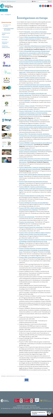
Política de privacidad (43, 408)
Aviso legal (35, 408)
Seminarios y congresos (5, 42)
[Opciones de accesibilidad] (49, 413)
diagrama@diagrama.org (27, 408)
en (35, 1)
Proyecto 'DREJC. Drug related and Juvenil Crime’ (32, 257)
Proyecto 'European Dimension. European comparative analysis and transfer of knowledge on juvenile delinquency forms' (34, 250)
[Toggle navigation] (4, 10)
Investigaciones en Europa (7, 29)
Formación (4, 39)
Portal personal (11, 1)
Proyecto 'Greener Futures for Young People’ (31, 227)
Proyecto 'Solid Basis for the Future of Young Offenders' (33, 202)
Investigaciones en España (7, 25)
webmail (3, 1)
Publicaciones (5, 37)
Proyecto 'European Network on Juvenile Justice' (31, 195)
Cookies (50, 408)
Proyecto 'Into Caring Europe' (27, 217)
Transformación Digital (6, 33)
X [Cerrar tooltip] (45, 412)
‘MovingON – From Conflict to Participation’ (35, 32)
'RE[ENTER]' (27, 100)
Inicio (2, 14)
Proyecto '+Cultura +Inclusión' (27, 106)
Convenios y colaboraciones (6, 46)
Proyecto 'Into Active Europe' (26, 222)
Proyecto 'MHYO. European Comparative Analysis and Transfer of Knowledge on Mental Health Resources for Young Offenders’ (35, 241)
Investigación (8, 14)
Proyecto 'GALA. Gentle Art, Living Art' (29, 120)
